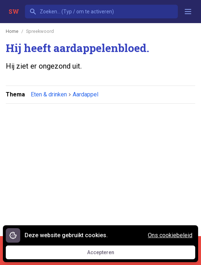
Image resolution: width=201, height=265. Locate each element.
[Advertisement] (103, 165)
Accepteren (107, 254)
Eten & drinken (49, 94)
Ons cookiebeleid (170, 235)
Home (12, 31)
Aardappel (85, 94)
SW (14, 11)
